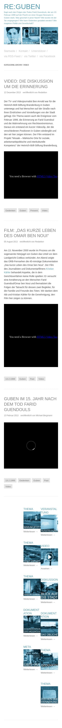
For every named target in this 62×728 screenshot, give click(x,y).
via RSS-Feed (12, 56)
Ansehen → (46, 568)
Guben (23, 210)
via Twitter (30, 56)
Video (44, 210)
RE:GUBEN (22, 7)
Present (34, 210)
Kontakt (23, 51)
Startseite (9, 51)
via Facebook (47, 56)
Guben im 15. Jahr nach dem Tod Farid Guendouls (30, 404)
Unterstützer (38, 51)
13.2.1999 (10, 379)
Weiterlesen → (48, 535)
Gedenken (10, 210)
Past (32, 379)
